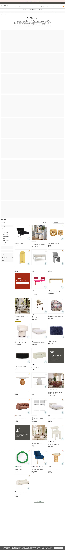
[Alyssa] (20, 148)
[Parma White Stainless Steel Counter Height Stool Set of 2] (39, 419)
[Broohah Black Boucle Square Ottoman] (22, 366)
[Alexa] (20, 84)
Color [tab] (3, 252)
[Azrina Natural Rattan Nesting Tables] (56, 243)
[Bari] (56, 170)
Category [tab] (3, 249)
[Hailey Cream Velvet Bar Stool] (39, 318)
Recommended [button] (56, 224)
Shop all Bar (32, 161)
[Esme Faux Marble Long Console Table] (39, 391)
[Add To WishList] (29, 228)
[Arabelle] (20, 127)
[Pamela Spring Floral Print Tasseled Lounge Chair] (56, 317)
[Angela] (8, 127)
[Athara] (44, 191)
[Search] (25, 6)
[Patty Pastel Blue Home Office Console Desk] (39, 244)
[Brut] (56, 84)
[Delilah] (56, 127)
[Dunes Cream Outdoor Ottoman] (39, 268)
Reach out (17, 438)
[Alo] (32, 63)
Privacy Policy (39, 548)
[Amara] (56, 41)
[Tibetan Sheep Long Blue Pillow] (56, 342)
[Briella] (32, 127)
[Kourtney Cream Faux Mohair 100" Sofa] (22, 493)
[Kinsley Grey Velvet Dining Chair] (56, 268)
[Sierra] (8, 211)
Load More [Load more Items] (39, 503)
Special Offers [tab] (4, 259)
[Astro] (44, 170)
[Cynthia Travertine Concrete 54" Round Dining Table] (22, 391)
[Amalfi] (44, 105)
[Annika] (44, 84)
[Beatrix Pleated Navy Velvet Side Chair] (39, 469)
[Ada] (20, 41)
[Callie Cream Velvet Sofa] (39, 368)
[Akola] (32, 105)
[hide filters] (3, 224)
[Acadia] (8, 41)
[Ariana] (32, 170)
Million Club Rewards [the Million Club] (32, 9)
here (51, 548)
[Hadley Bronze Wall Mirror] (22, 268)
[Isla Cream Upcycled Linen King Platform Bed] (39, 343)
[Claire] (44, 127)
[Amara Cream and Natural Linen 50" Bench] (56, 292)
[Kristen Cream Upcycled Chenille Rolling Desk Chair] (22, 343)
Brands (2, 14)
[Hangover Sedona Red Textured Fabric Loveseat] (22, 418)
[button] (43, 6)
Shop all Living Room (32, 33)
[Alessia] (32, 41)
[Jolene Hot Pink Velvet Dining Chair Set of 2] (39, 293)
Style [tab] (3, 262)
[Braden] (56, 148)
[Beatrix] (44, 148)
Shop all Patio (33, 76)
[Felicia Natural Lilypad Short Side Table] (56, 469)
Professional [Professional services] (24, 9)
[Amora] (56, 63)
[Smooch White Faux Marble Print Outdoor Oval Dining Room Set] (22, 317)
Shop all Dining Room (32, 97)
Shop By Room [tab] (4, 227)
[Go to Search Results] (37, 6)
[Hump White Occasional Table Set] (39, 443)
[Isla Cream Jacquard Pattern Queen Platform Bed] (56, 418)
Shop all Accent (32, 54)
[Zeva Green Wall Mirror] (22, 469)
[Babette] (56, 191)
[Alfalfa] (8, 148)
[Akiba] (20, 105)
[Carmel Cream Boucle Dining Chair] (56, 445)
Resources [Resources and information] (40, 9)
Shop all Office (32, 140)
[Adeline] (8, 105)
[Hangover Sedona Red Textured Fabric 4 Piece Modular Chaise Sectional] (56, 392)
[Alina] (44, 41)
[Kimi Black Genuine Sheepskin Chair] (22, 243)
